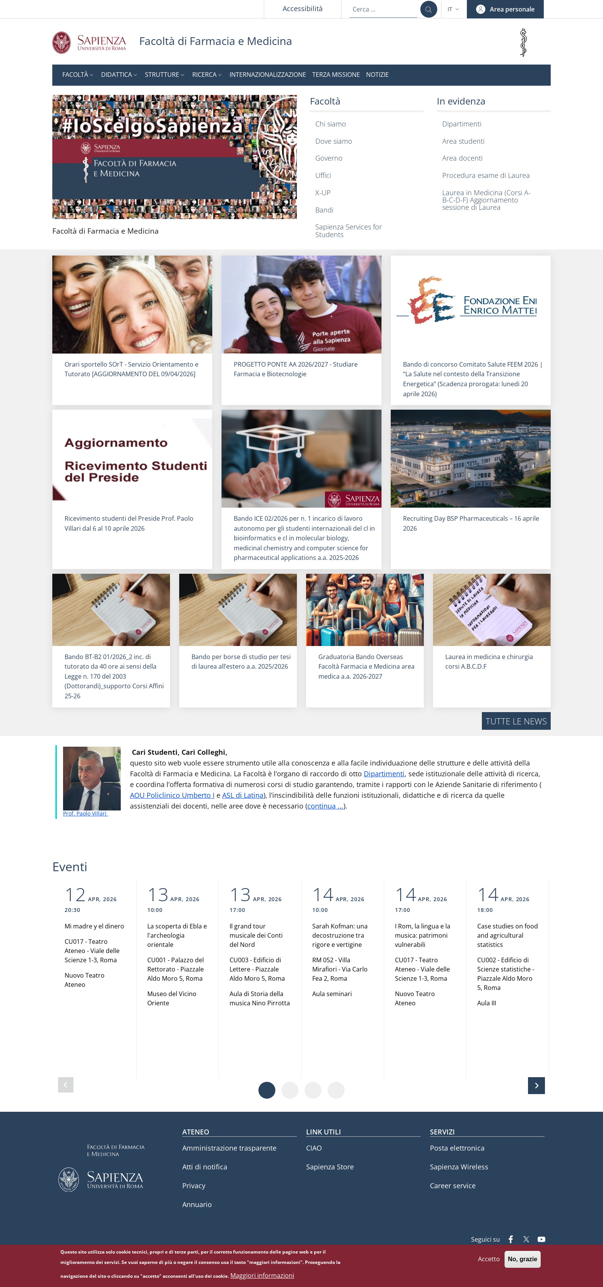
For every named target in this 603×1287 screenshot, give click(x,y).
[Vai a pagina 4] (336, 1090)
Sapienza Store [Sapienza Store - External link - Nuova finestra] (330, 1166)
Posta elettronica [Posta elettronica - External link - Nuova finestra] (457, 1147)
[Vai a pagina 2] (290, 1090)
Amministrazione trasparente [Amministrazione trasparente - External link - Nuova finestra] (229, 1147)
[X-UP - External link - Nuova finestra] (365, 192)
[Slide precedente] (65, 1085)
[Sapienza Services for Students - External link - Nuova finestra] (365, 231)
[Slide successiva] (536, 1085)
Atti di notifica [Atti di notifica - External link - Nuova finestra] (204, 1166)
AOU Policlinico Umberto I (172, 795)
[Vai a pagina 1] (266, 1090)
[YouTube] (538, 1240)
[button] (454, 9)
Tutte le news (516, 721)
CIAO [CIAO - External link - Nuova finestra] (314, 1147)
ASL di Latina (242, 795)
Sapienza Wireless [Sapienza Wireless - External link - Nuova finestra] (459, 1166)
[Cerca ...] (428, 9)
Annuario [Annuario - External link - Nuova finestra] (197, 1204)
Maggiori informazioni (262, 1275)
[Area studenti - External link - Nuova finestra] (492, 141)
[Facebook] (507, 1240)
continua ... (325, 805)
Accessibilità (303, 8)
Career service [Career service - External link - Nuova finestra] (453, 1185)
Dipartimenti (384, 773)
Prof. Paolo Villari (85, 813)
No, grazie (522, 1259)
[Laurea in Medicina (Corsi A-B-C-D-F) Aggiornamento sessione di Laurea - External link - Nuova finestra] (492, 200)
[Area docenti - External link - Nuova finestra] (492, 158)
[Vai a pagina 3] (313, 1090)
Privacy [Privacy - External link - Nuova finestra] (193, 1185)
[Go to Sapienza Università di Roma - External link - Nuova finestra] (95, 42)
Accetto (489, 1259)
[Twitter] (523, 1240)
